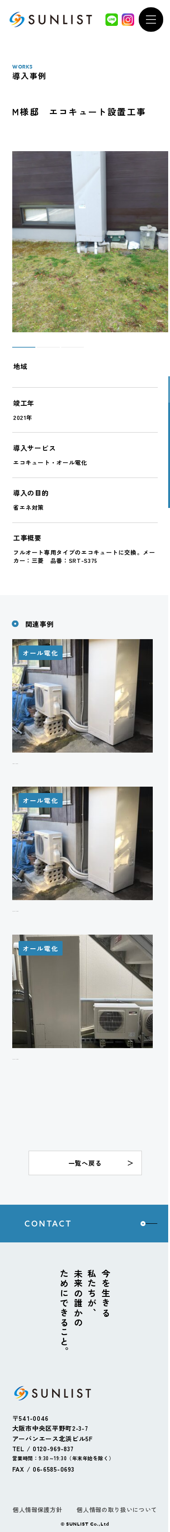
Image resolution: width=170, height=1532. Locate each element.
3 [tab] (65, 351)
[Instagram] (127, 19)
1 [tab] (16, 351)
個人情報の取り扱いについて (117, 1509)
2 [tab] (41, 351)
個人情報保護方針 (37, 1509)
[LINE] (111, 19)
